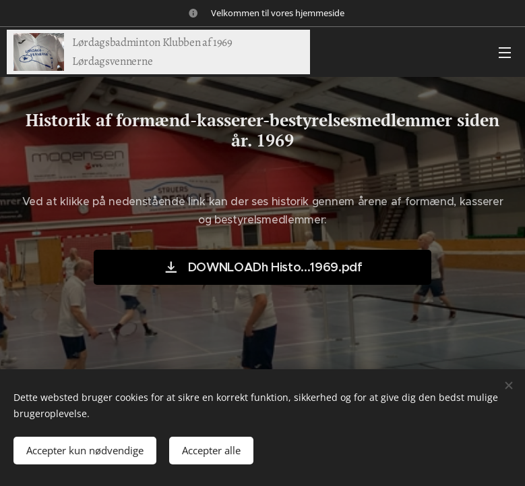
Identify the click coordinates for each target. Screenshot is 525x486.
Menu (505, 52)
